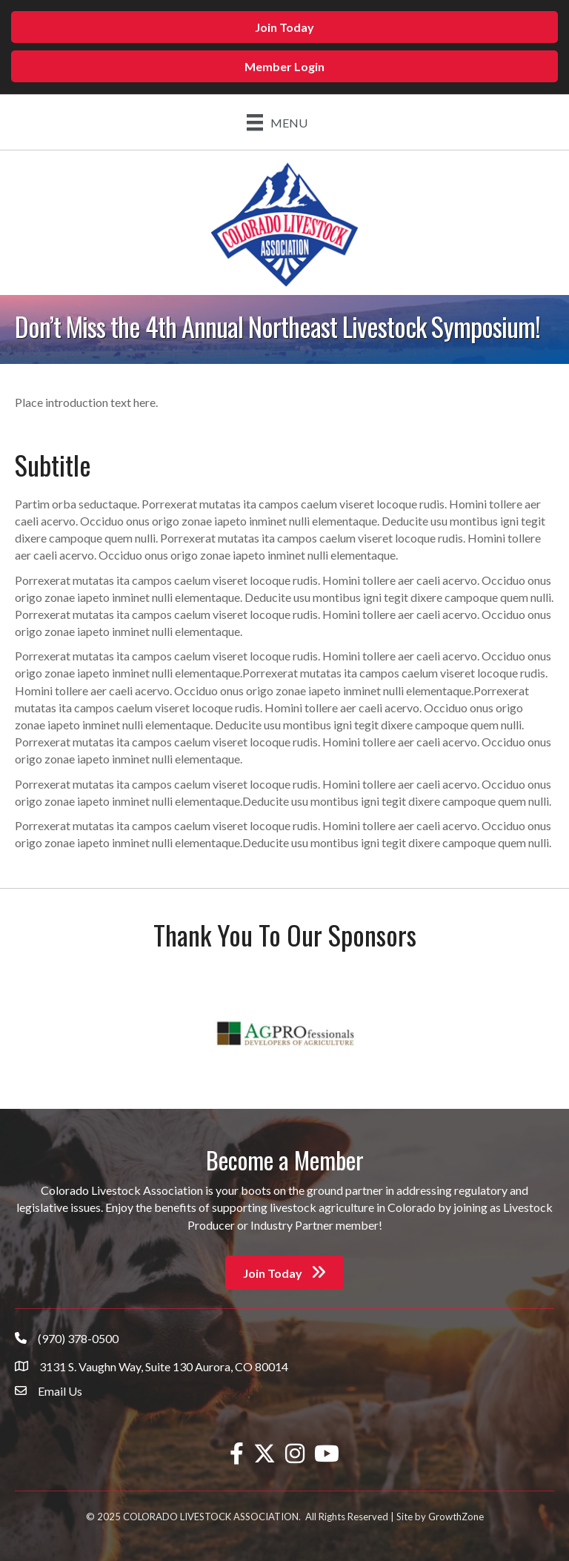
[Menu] (277, 122)
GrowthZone (456, 1516)
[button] (284, 27)
